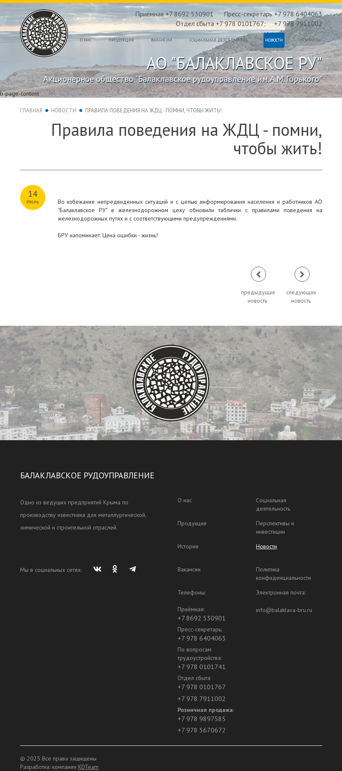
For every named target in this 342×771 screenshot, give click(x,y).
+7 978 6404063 (202, 638)
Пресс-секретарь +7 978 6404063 (273, 14)
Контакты (310, 40)
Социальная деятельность (218, 40)
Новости (274, 40)
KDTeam (88, 767)
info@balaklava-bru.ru (284, 610)
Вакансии (161, 40)
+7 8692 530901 (202, 618)
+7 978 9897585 (202, 718)
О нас (85, 40)
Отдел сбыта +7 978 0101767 (220, 23)
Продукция (121, 40)
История (188, 546)
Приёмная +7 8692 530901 (174, 14)
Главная (31, 110)
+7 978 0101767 (202, 687)
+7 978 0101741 (202, 666)
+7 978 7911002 (298, 23)
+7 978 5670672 (202, 730)
